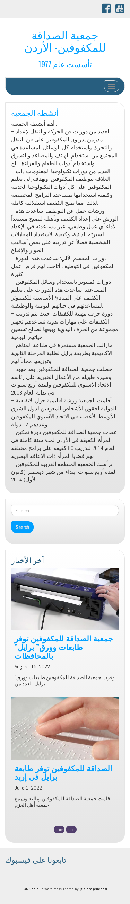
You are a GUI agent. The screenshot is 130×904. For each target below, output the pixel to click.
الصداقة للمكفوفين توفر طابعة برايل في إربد (63, 772)
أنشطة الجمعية (35, 112)
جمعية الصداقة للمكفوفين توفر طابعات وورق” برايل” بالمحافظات (64, 646)
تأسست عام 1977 (65, 63)
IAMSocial (31, 889)
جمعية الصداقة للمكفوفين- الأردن (65, 40)
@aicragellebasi (93, 889)
